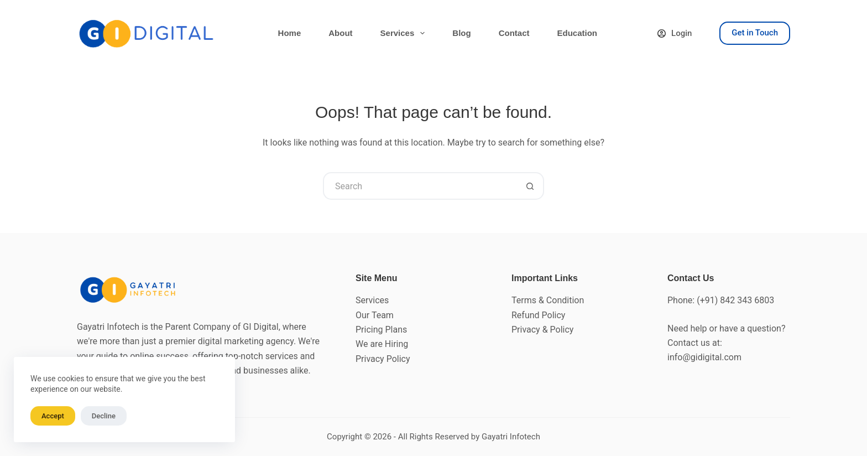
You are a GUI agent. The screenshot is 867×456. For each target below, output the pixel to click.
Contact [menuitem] (514, 33)
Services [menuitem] (405, 33)
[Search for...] (419, 186)
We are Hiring (382, 344)
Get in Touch (755, 33)
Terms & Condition (547, 300)
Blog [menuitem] (461, 33)
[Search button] (530, 186)
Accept (52, 416)
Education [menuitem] (577, 33)
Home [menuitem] (289, 33)
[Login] (674, 33)
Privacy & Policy (542, 329)
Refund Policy (538, 315)
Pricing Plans (381, 329)
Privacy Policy (383, 359)
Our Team (375, 315)
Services (372, 300)
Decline (104, 416)
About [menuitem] (340, 33)
